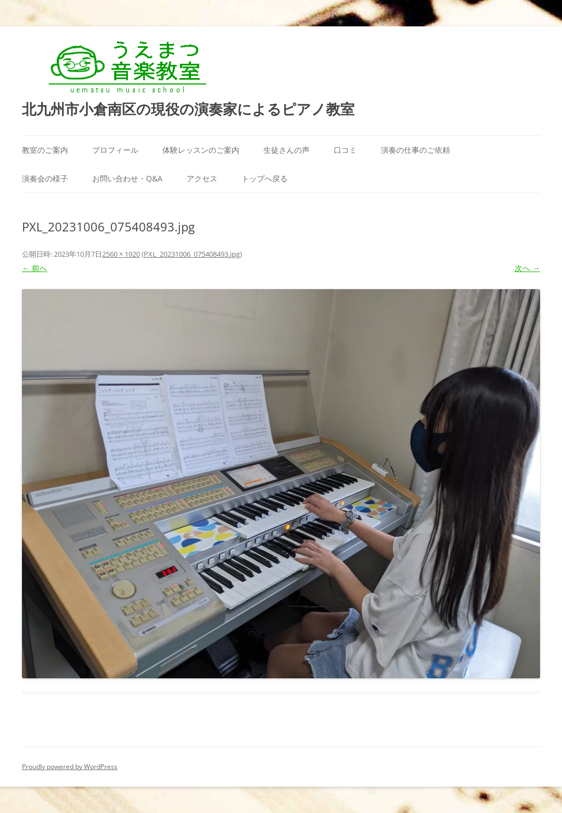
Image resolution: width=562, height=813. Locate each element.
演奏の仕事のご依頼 (415, 150)
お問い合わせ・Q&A (127, 178)
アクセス (202, 178)
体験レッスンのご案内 (200, 150)
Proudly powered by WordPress (69, 766)
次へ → (527, 268)
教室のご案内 (45, 150)
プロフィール (115, 150)
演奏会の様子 (45, 178)
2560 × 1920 (121, 254)
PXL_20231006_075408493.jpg (192, 254)
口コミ (345, 150)
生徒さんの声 (286, 150)
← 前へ (34, 268)
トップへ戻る (264, 178)
